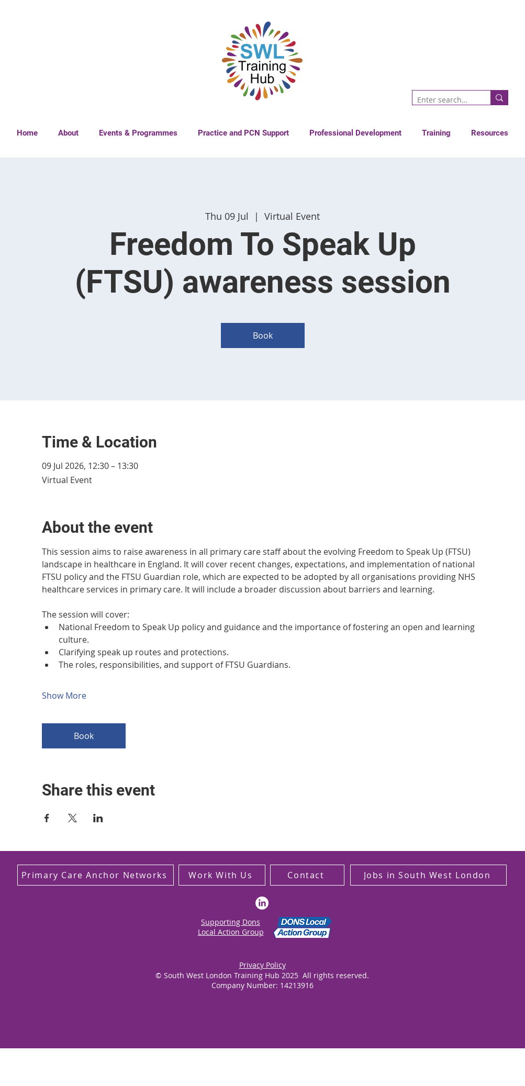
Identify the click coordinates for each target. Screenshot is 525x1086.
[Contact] (307, 875)
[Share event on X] (72, 818)
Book (263, 335)
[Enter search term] (442, 100)
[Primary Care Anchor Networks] (95, 875)
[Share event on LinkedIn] (98, 818)
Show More (64, 695)
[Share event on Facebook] (47, 818)
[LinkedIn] (262, 903)
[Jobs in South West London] (428, 875)
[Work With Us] (221, 875)
